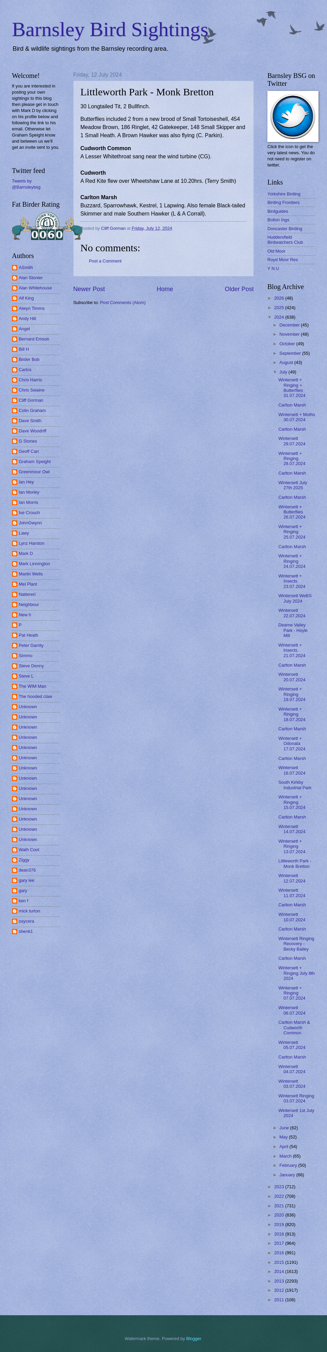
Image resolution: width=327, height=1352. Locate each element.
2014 (279, 1271)
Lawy (24, 533)
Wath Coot (29, 849)
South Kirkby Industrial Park (294, 785)
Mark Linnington (34, 563)
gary (23, 890)
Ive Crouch (29, 512)
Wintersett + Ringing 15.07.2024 (291, 802)
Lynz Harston (31, 543)
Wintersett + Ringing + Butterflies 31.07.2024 (291, 387)
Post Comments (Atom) (123, 302)
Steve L (26, 676)
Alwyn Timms (32, 308)
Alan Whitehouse (35, 287)
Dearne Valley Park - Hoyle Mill (293, 630)
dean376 (27, 870)
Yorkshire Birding (283, 193)
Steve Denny (31, 665)
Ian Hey (26, 481)
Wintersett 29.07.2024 (291, 441)
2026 (279, 298)
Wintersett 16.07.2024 (291, 770)
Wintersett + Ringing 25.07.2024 (291, 532)
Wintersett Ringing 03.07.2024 (296, 1098)
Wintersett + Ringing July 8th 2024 (296, 973)
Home (165, 289)
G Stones (28, 441)
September (290, 353)
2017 (279, 1243)
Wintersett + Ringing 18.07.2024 (291, 714)
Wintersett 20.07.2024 (291, 677)
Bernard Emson (34, 338)
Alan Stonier (31, 277)
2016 (279, 1252)
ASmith (26, 267)
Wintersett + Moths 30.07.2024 (296, 417)
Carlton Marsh (292, 405)
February (288, 1165)
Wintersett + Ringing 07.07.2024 (291, 993)
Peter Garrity (31, 645)
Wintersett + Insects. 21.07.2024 (291, 650)
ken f (23, 900)
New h (25, 614)
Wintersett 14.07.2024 (291, 829)
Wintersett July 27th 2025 (292, 485)
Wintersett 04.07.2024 (291, 1069)
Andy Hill (27, 318)
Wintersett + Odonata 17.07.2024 (291, 743)
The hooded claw (35, 696)
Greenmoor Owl (34, 471)
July (283, 372)
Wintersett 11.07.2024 (291, 893)
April (284, 1146)
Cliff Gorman (31, 400)
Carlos (25, 369)
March (286, 1156)
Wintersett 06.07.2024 (291, 1010)
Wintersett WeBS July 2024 (295, 598)
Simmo (25, 655)
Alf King (26, 298)
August (286, 362)
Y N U (273, 268)
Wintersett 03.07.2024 (291, 1084)
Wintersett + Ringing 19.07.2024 (291, 694)
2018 (279, 1234)
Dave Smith (30, 420)
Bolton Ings (278, 219)
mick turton (29, 910)
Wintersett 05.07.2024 (291, 1045)
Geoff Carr (29, 451)
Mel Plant (28, 584)
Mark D (26, 553)
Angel (24, 328)
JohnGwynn (30, 522)
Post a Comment (105, 261)
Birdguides (277, 211)
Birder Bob (29, 359)
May (284, 1137)
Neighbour (29, 604)
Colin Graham (32, 410)
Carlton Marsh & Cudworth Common (294, 1027)
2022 (279, 1196)
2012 (279, 1290)
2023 (279, 1186)
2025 (279, 307)
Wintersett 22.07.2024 (291, 613)
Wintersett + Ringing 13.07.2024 (291, 846)
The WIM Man (32, 686)
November (290, 334)
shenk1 (26, 931)
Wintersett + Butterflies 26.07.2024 (291, 512)
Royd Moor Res (282, 259)
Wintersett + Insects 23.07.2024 (291, 581)
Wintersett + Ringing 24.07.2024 (291, 561)
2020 (279, 1215)
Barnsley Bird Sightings (110, 29)
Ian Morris (28, 502)
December (290, 325)
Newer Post (89, 289)
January (287, 1174)
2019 (279, 1224)
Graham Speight (35, 461)
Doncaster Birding (284, 228)
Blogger (193, 1338)
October (287, 343)
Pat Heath (28, 635)
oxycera (26, 921)
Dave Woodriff (32, 430)
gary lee (26, 880)
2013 (279, 1281)
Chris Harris (30, 379)
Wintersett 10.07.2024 (291, 917)
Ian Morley (29, 492)
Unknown (28, 706)
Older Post (239, 289)
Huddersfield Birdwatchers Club (285, 240)
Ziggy (24, 859)
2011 (279, 1299)
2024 (279, 317)
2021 (279, 1205)
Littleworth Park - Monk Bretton (294, 863)
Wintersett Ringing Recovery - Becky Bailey (296, 944)
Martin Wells (31, 573)
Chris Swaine (32, 390)
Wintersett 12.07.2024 (291, 878)
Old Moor (276, 251)
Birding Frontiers (283, 202)
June (284, 1127)
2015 (279, 1262)
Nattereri (27, 594)
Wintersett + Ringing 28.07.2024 (291, 458)
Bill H (24, 349)
